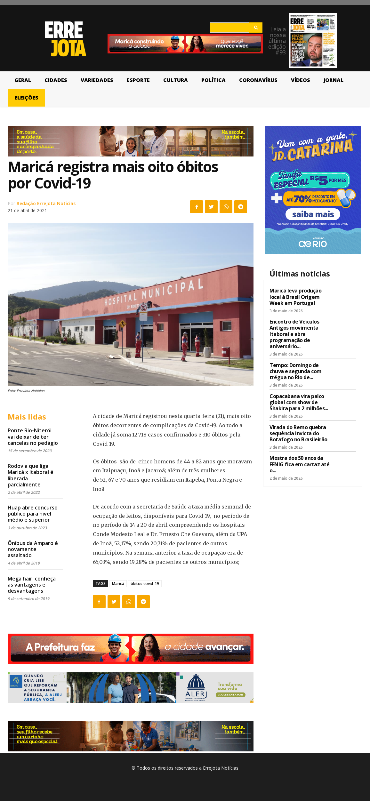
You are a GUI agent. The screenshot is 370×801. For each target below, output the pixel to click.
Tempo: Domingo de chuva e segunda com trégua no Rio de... (295, 371)
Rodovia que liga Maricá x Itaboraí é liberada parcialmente (30, 475)
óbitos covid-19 (145, 583)
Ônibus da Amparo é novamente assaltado (33, 549)
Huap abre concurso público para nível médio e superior (33, 513)
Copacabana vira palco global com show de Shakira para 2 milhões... (298, 402)
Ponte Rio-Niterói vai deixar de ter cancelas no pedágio (33, 436)
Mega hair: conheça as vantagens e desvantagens (32, 584)
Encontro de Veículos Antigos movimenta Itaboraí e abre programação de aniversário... (294, 334)
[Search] (255, 27)
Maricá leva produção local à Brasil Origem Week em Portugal (295, 296)
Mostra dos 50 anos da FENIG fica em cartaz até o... (299, 464)
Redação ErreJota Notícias (46, 203)
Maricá (118, 583)
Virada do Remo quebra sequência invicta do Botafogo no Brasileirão (298, 433)
